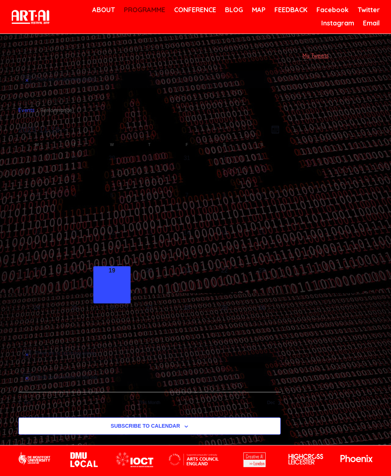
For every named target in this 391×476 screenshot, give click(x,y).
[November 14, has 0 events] (187, 247)
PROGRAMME (143, 10)
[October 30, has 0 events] (149, 172)
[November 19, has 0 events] (112, 285)
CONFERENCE (194, 10)
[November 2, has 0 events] (262, 172)
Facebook (331, 10)
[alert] (149, 79)
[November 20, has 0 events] (149, 285)
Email (371, 23)
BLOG (233, 10)
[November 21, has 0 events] (187, 285)
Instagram (336, 23)
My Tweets (315, 55)
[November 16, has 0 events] (262, 247)
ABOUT (103, 10)
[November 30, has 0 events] (262, 322)
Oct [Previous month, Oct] (24, 402)
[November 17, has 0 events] (37, 285)
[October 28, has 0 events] (74, 172)
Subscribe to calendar (145, 426)
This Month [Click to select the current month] (149, 402)
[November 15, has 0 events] (224, 247)
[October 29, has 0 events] (112, 172)
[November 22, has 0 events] (224, 285)
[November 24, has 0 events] (37, 322)
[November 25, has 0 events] (74, 322)
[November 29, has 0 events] (224, 322)
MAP (258, 10)
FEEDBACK (290, 10)
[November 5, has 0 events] (112, 210)
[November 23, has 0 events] (262, 285)
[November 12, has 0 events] (112, 247)
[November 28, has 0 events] (187, 322)
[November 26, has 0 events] (112, 322)
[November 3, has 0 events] (37, 210)
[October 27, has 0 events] (37, 172)
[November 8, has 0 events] (224, 210)
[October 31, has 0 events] (187, 172)
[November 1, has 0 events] (224, 172)
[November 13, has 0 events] (149, 247)
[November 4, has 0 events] (74, 210)
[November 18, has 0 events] (74, 285)
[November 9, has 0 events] (262, 210)
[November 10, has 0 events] (37, 247)
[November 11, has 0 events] (74, 247)
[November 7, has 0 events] (187, 210)
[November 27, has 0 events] (149, 322)
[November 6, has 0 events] (149, 210)
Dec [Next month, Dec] (273, 402)
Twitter (367, 10)
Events (26, 110)
